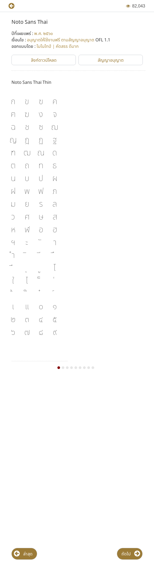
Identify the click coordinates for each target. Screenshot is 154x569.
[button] (9, 6)
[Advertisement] (77, 421)
